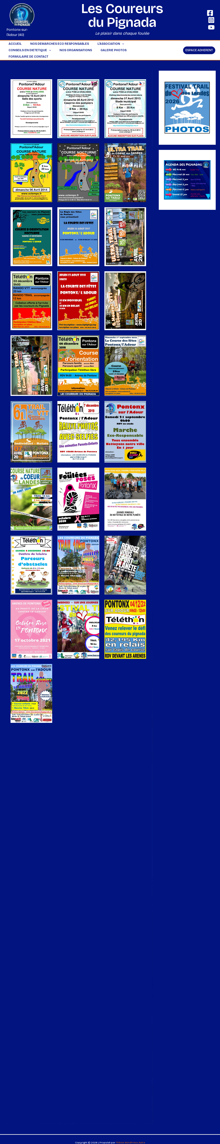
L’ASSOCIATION (104, 44)
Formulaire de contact (98, 50)
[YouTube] (211, 27)
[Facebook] (210, 13)
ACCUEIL (13, 44)
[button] (116, 44)
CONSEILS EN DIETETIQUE (145, 44)
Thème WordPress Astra (130, 1136)
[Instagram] (211, 20)
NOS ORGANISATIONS (23, 50)
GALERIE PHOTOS (59, 50)
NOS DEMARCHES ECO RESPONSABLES (55, 44)
